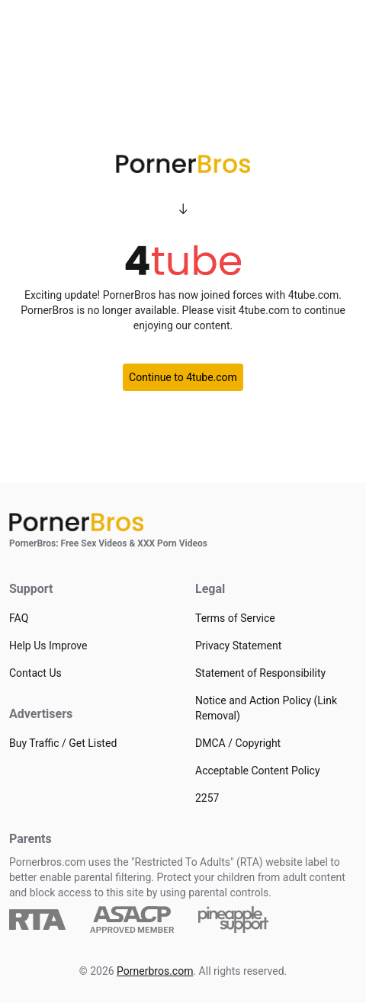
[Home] (183, 522)
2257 (207, 798)
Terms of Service (235, 618)
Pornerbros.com (155, 971)
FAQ (18, 618)
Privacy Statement (238, 645)
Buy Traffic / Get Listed (63, 743)
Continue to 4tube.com (183, 377)
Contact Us (35, 673)
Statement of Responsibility (260, 673)
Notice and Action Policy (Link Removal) (266, 708)
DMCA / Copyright (238, 743)
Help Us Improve (48, 645)
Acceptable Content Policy (257, 770)
